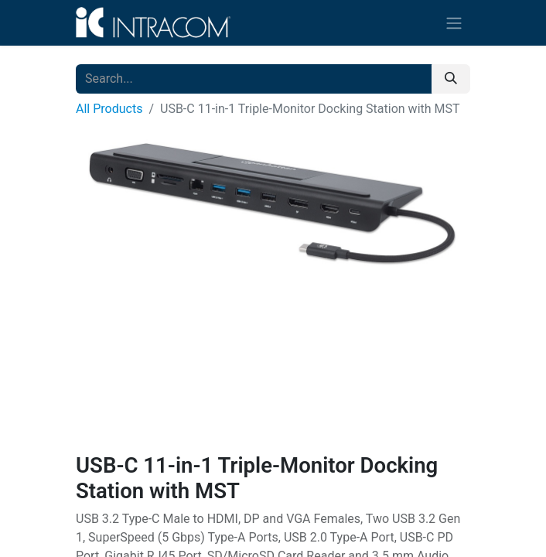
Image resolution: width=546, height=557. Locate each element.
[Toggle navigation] (454, 22)
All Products (109, 108)
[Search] (451, 79)
